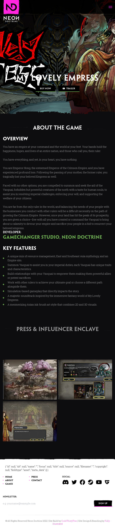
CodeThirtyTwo (69, 521)
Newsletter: (10, 497)
